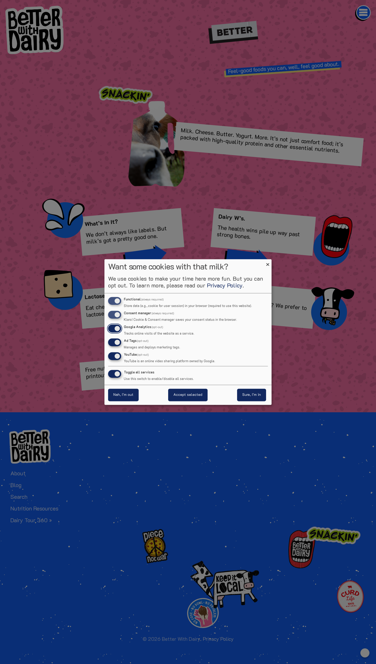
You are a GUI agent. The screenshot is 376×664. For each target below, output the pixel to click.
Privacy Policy (225, 286)
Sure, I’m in (251, 395)
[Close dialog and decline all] (268, 262)
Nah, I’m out (123, 395)
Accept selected (187, 395)
